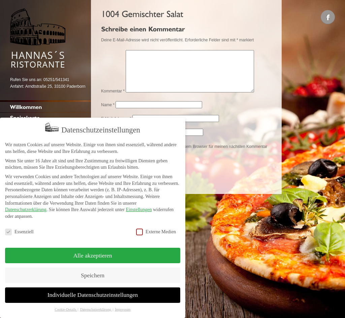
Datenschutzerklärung (25, 206)
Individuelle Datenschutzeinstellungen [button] (93, 292)
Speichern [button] (92, 272)
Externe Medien (156, 229)
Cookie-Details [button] (66, 307)
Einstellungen (139, 206)
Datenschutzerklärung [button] (96, 307)
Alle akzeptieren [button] (92, 252)
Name (108, 113)
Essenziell (19, 229)
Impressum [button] (123, 307)
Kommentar (113, 99)
